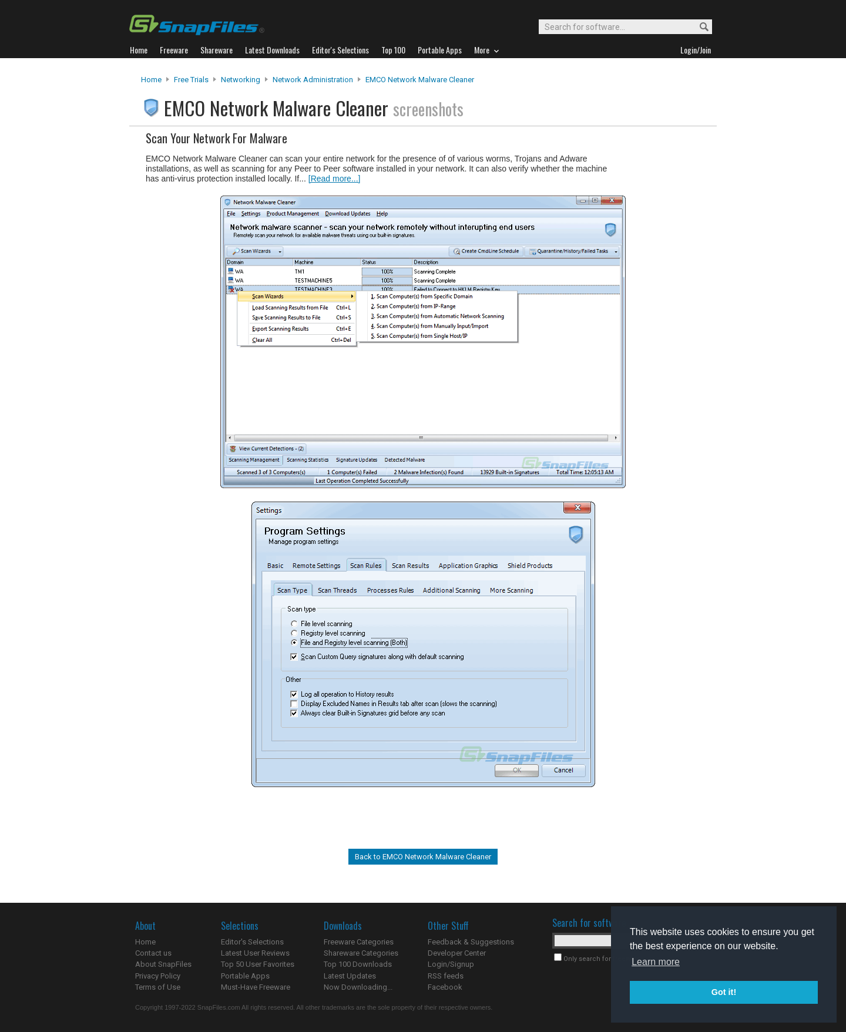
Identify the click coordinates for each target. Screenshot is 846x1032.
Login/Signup (451, 964)
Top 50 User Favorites (257, 964)
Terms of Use (157, 987)
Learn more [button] (656, 962)
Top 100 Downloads (358, 964)
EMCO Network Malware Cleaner (419, 79)
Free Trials (191, 79)
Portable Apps (245, 976)
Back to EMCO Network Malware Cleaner (423, 856)
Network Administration (313, 79)
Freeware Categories (359, 941)
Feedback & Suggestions (471, 941)
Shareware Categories (361, 953)
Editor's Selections (252, 941)
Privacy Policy (157, 976)
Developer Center (457, 953)
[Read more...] (334, 178)
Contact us (153, 953)
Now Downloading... (358, 987)
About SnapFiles (163, 964)
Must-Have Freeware (255, 987)
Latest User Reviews (255, 953)
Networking (240, 79)
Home (151, 79)
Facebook (445, 987)
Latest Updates (350, 976)
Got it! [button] (723, 992)
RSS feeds (446, 976)
